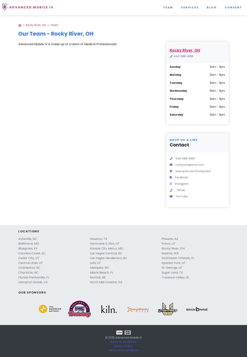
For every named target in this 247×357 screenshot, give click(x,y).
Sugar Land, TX (172, 272)
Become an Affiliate (123, 342)
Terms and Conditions (124, 350)
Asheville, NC (27, 239)
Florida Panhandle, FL (33, 277)
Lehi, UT (95, 263)
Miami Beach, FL (101, 272)
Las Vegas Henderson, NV (108, 258)
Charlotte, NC (28, 272)
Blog (212, 7)
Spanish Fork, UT (174, 263)
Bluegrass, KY (28, 248)
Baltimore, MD (28, 243)
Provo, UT (169, 243)
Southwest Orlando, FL (178, 258)
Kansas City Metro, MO (106, 248)
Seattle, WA (170, 253)
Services (190, 7)
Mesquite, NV (99, 267)
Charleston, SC (29, 267)
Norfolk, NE (98, 277)
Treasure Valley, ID (175, 277)
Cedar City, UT (28, 258)
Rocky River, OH (36, 25)
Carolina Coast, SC (32, 253)
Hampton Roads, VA (33, 282)
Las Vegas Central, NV (106, 253)
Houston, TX (98, 239)
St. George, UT (172, 267)
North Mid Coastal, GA (106, 282)
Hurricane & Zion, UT (105, 243)
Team (168, 7)
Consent (233, 7)
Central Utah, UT (30, 263)
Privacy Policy (123, 346)
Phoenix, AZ (170, 239)
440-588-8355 (183, 56)
